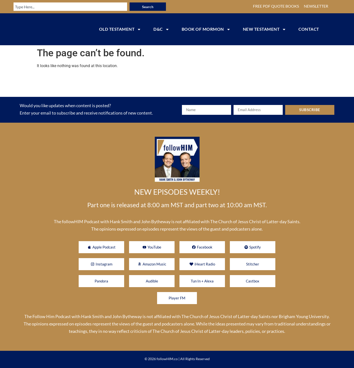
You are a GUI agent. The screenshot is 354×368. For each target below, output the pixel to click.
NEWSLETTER (316, 6)
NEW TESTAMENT (264, 29)
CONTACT (308, 29)
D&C (161, 29)
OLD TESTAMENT (120, 29)
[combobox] (67, 6)
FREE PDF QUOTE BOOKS (276, 6)
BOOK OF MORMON (206, 29)
